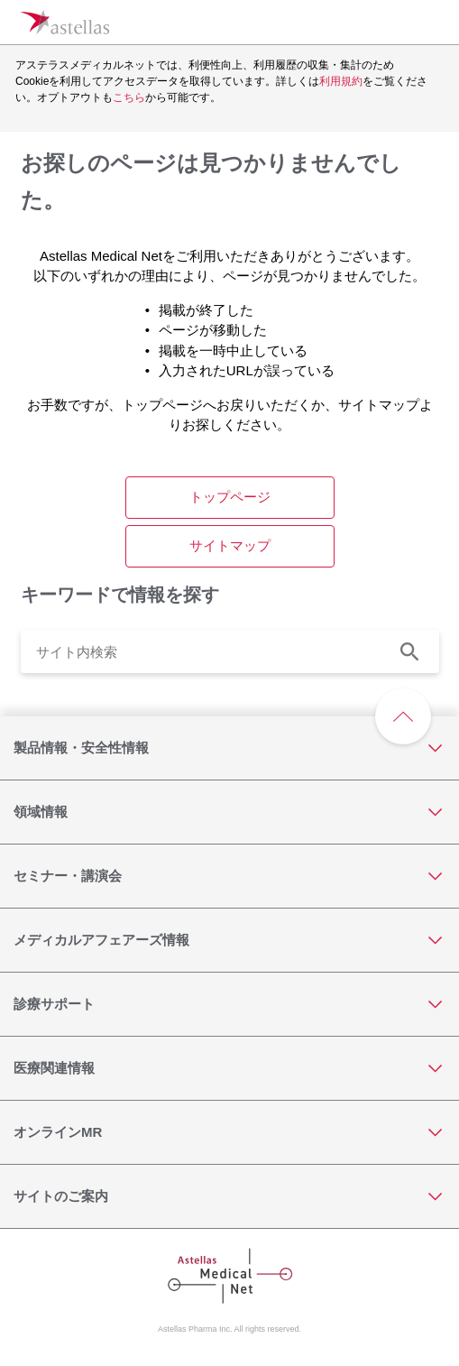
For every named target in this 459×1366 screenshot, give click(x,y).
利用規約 (341, 81)
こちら (129, 97)
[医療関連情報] (229, 1068)
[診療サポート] (229, 1004)
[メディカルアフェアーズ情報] (229, 940)
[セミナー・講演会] (229, 876)
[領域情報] (229, 812)
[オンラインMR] (229, 1132)
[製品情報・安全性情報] (229, 748)
